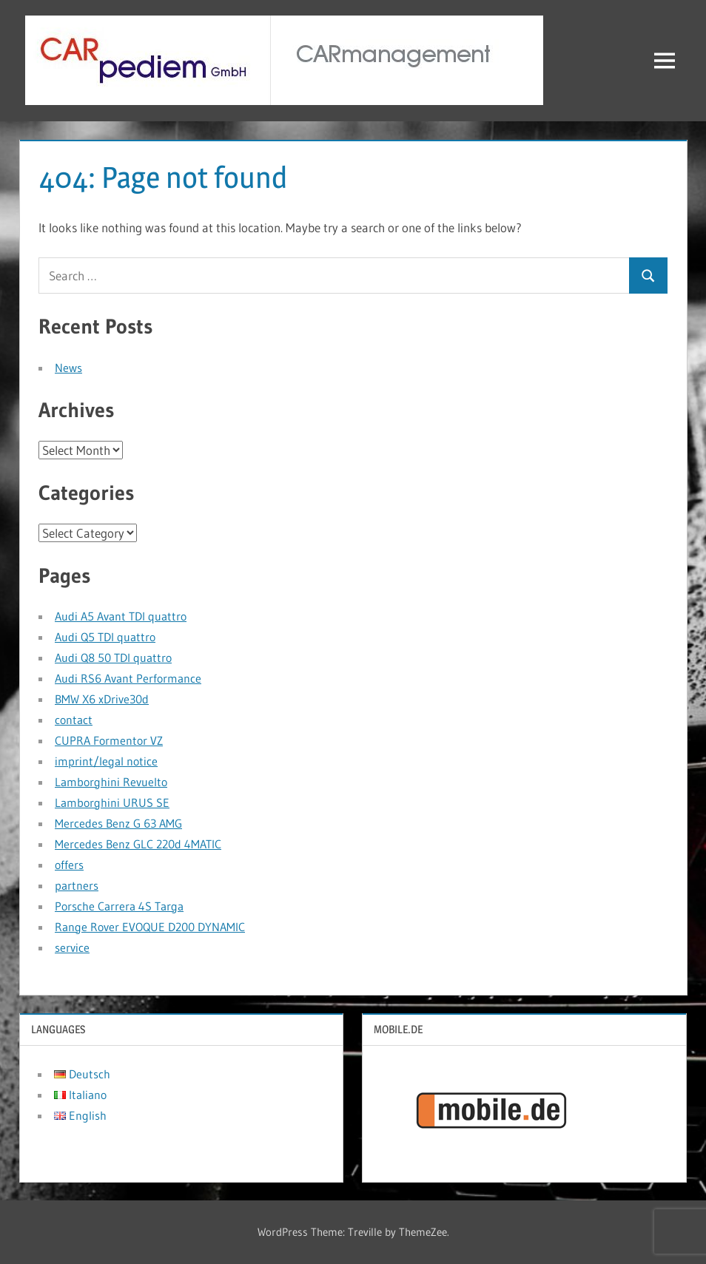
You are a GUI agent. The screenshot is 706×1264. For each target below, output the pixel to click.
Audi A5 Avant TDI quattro (120, 616)
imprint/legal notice (106, 761)
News (68, 367)
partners (76, 885)
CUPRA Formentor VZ (109, 740)
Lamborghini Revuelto (111, 781)
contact (74, 719)
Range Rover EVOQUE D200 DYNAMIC (150, 926)
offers (69, 864)
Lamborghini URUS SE (112, 802)
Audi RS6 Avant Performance (128, 678)
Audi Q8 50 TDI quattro (113, 657)
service (72, 947)
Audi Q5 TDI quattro (105, 636)
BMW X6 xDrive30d (102, 699)
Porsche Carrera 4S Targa (119, 906)
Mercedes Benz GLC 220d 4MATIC (138, 844)
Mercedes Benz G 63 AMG (118, 823)
